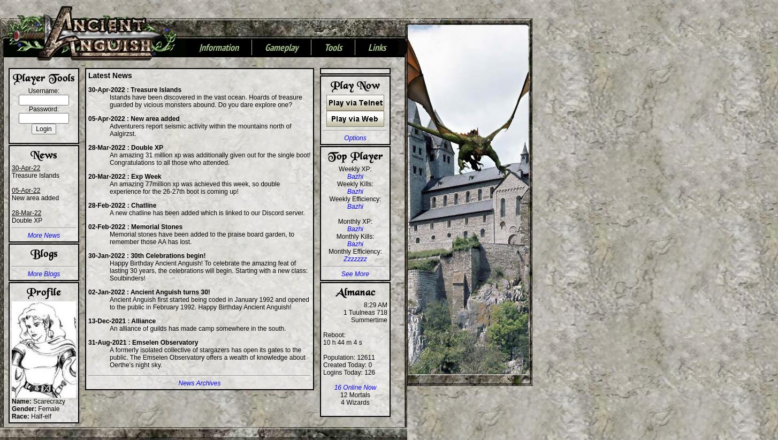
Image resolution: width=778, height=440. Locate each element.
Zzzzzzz (355, 259)
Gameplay (281, 48)
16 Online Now (355, 387)
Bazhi (355, 176)
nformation (219, 48)
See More (355, 274)
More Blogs (44, 274)
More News (44, 235)
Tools (333, 48)
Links (377, 48)
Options (355, 138)
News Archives (200, 383)
